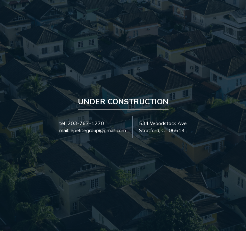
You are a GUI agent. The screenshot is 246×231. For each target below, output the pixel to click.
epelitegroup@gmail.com (98, 130)
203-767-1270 (86, 123)
